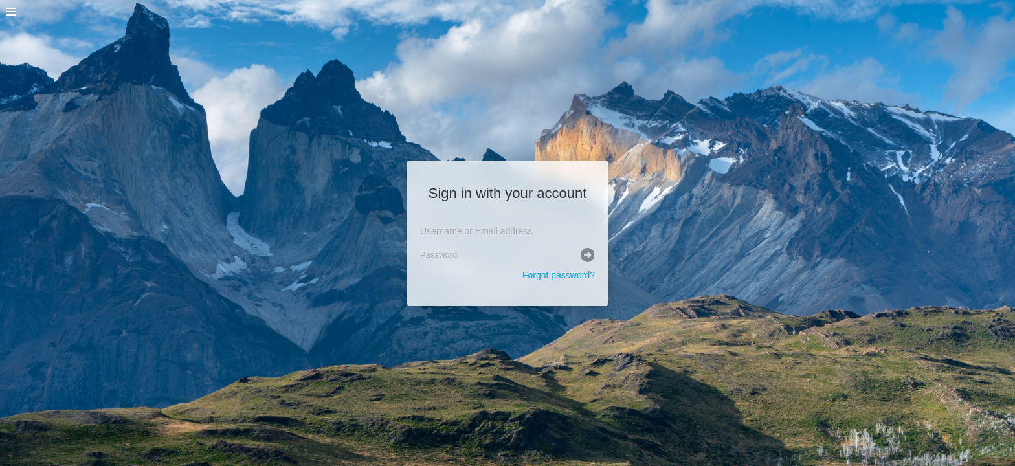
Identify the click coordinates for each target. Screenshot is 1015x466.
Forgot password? (558, 275)
